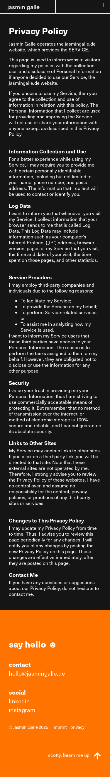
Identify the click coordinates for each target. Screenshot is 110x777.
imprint (60, 727)
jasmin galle (23, 7)
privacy (77, 727)
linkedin (19, 701)
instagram (22, 710)
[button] (104, 5)
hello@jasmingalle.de (37, 673)
